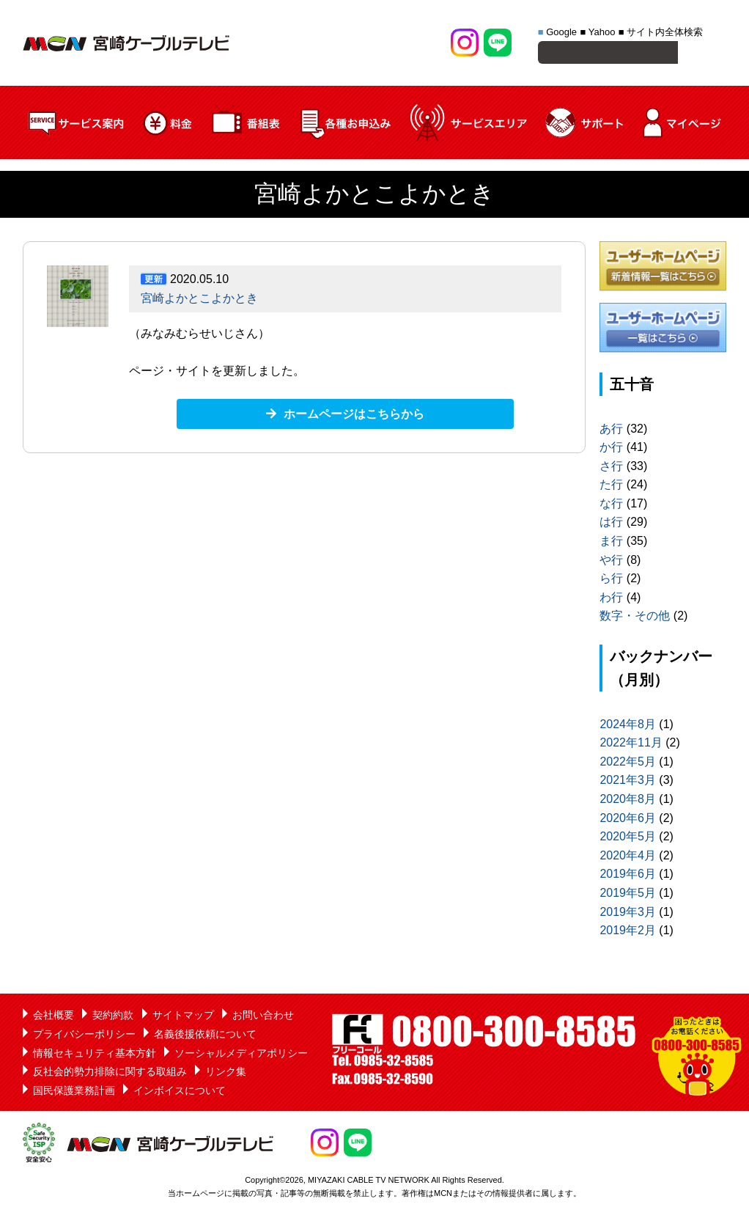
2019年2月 (627, 932)
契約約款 (112, 1017)
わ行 (611, 599)
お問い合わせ (263, 1017)
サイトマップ (183, 1017)
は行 (611, 524)
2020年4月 (627, 857)
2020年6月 (627, 820)
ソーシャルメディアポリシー (241, 1055)
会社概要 (53, 1017)
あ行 (611, 431)
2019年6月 (627, 876)
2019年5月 (627, 895)
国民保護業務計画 (74, 1092)
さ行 (611, 468)
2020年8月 (627, 801)
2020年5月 (627, 838)
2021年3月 (627, 782)
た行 (611, 486)
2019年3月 (627, 914)
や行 (611, 562)
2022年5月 (627, 763)
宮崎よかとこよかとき (199, 300)
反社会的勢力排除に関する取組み (110, 1073)
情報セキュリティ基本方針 (94, 1055)
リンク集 (225, 1073)
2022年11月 (630, 744)
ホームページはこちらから (354, 416)
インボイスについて (179, 1092)
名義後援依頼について (205, 1036)
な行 (611, 505)
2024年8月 (627, 726)
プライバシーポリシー (84, 1036)
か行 (611, 449)
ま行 (611, 543)
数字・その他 (634, 618)
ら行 (611, 580)
